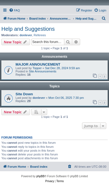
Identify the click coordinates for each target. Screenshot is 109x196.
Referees (40, 35)
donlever (26, 35)
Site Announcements (42, 71)
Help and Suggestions (28, 29)
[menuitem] (14, 10)
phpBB (40, 176)
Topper (37, 68)
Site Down (24, 94)
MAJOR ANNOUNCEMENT (38, 64)
